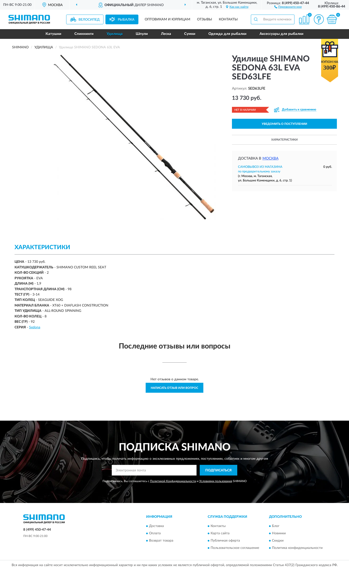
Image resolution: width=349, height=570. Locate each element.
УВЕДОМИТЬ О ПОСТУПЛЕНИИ (284, 123)
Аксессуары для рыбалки (281, 34)
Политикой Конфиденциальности (173, 481)
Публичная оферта (225, 540)
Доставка (156, 526)
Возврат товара (161, 540)
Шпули (142, 34)
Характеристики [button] (284, 139)
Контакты (228, 19)
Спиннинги (84, 34)
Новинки (279, 533)
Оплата (155, 533)
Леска (166, 34)
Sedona (34, 327)
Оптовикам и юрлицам (167, 19)
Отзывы (204, 19)
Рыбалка (126, 19)
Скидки (278, 540)
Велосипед (89, 19)
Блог (275, 526)
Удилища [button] (115, 34)
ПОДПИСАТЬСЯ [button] (218, 470)
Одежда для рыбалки (227, 34)
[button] (288, 6)
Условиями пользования (215, 481)
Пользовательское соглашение (235, 548)
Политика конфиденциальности (297, 548)
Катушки (53, 34)
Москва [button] (270, 158)
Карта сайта (220, 533)
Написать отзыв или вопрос (174, 387)
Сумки (189, 34)
